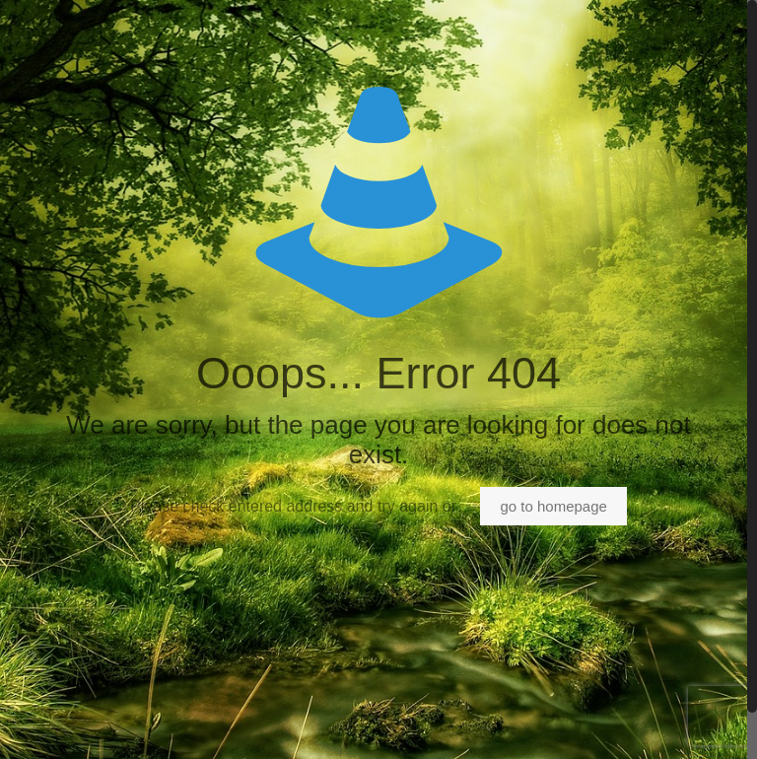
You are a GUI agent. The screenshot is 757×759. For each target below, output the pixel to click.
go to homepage (553, 506)
